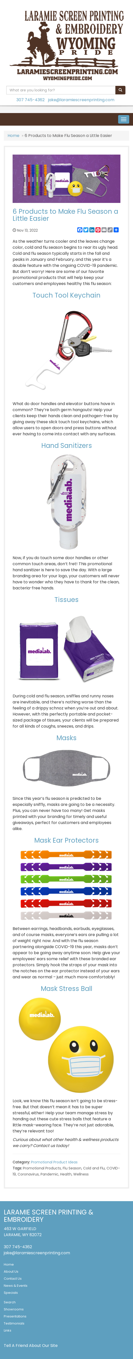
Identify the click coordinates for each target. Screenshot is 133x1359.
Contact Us (13, 1278)
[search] (120, 90)
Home (13, 135)
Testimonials (14, 1323)
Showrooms (14, 1309)
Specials (11, 1292)
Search (10, 1302)
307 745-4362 (30, 100)
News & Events (15, 1285)
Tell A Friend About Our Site (31, 1345)
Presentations (15, 1316)
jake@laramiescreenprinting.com (81, 100)
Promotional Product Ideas (54, 1162)
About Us (11, 1271)
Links (7, 1330)
